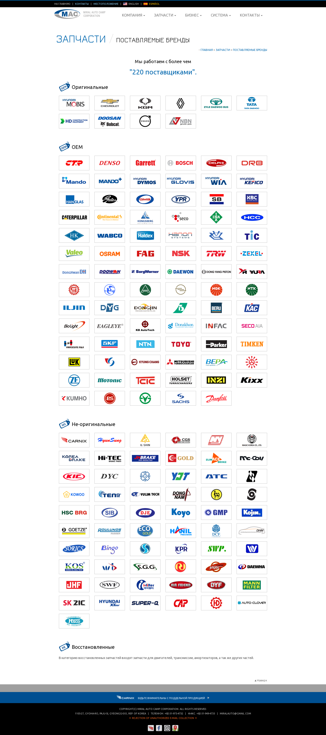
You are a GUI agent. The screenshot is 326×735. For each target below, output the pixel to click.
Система (221, 15)
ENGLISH (131, 3)
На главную (62, 3)
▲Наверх (260, 680)
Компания (133, 15)
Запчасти (165, 15)
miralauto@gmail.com (235, 713)
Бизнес (193, 15)
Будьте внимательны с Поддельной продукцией (163, 698)
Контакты (251, 15)
